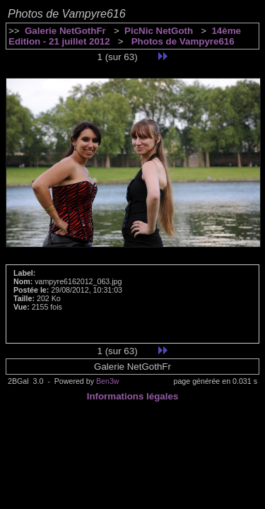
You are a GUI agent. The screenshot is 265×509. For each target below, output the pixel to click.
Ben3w (107, 381)
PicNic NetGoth (158, 30)
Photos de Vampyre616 (182, 41)
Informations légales (133, 396)
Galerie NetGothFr (65, 30)
